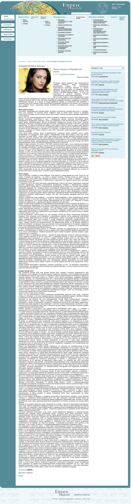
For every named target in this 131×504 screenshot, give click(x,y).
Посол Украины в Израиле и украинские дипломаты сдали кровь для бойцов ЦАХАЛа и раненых (107, 124)
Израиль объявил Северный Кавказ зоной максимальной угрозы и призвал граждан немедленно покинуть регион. (104, 91)
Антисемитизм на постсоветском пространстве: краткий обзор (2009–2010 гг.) (99, 30)
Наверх (21, 475)
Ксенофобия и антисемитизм (67, 74)
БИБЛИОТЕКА (8, 29)
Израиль (101, 85)
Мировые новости (44, 17)
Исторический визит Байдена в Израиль (103, 117)
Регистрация (120, 4)
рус (63, 13)
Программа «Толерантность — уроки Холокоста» (65, 21)
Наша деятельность (60, 17)
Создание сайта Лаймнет (72, 502)
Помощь (114, 6)
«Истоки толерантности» (65, 25)
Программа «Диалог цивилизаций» (63, 42)
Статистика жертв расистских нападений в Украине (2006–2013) (100, 21)
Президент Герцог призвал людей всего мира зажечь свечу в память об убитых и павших (105, 81)
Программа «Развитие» (64, 32)
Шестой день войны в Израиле (100, 132)
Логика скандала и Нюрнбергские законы (59, 61)
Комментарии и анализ (39, 61)
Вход (113, 4)
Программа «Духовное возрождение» (64, 39)
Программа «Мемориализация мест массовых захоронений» (65, 29)
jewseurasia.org (8, 19)
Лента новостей (25, 20)
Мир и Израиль (103, 94)
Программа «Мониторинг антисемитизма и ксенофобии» (65, 47)
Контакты (114, 17)
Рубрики (25, 23)
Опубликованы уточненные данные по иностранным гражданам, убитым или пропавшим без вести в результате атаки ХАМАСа (107, 109)
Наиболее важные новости (122, 18)
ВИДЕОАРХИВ (8, 34)
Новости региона (23, 17)
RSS (119, 6)
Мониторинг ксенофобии (96, 17)
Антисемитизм (103, 76)
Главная (29, 61)
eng (67, 13)
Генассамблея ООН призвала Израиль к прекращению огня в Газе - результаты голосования (107, 100)
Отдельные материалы (99, 49)
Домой (6, 16)
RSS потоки (86, 499)
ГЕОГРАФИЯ (7, 25)
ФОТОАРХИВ (8, 39)
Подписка (114, 8)
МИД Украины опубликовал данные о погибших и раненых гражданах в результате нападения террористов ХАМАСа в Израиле (106, 140)
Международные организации (108, 103)
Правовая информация (66, 499)
